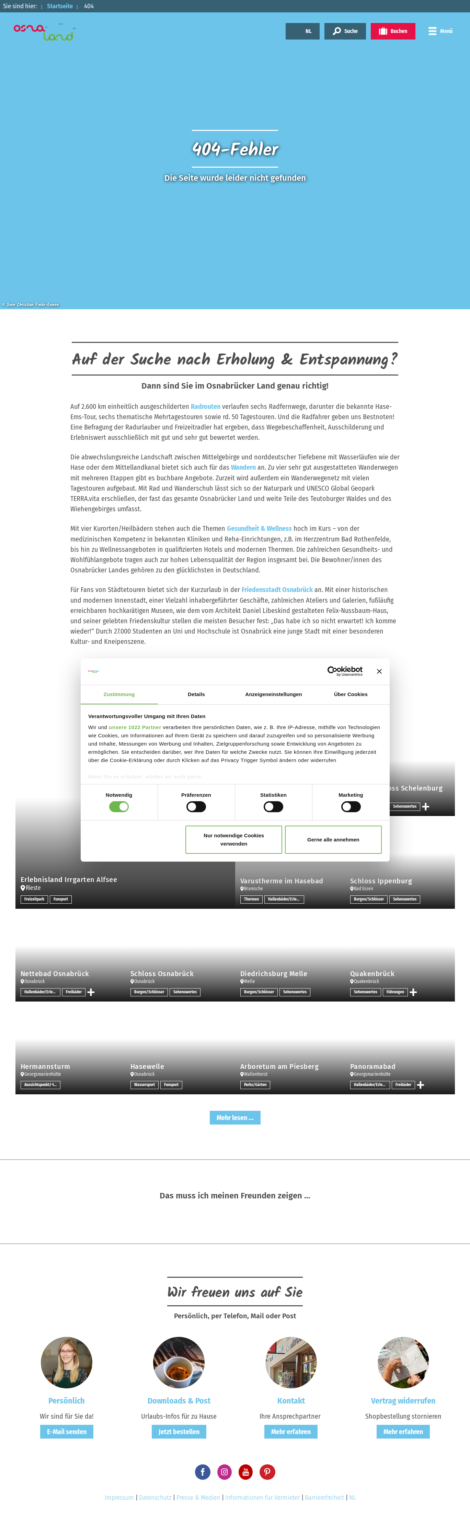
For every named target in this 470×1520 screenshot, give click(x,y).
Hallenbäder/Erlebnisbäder (286, 898)
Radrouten (205, 406)
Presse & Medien (198, 1496)
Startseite (60, 6)
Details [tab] (196, 694)
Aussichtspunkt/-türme (42, 1084)
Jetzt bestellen (179, 1430)
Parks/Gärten (255, 1084)
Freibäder (74, 991)
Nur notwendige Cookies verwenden (234, 839)
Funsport (61, 898)
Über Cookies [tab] (351, 694)
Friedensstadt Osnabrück (277, 589)
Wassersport (144, 1084)
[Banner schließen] (379, 671)
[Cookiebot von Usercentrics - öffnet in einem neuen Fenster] (332, 671)
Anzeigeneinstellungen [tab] (273, 694)
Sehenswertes (404, 805)
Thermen (251, 898)
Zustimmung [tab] (119, 694)
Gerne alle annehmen (333, 839)
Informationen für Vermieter (262, 1496)
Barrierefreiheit (324, 1496)
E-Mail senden (67, 1430)
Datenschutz (155, 1496)
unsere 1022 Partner (135, 727)
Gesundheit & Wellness (259, 528)
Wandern (243, 467)
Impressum (119, 1496)
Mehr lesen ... (235, 1116)
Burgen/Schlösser (369, 898)
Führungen (395, 991)
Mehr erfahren (291, 1430)
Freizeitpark (34, 898)
